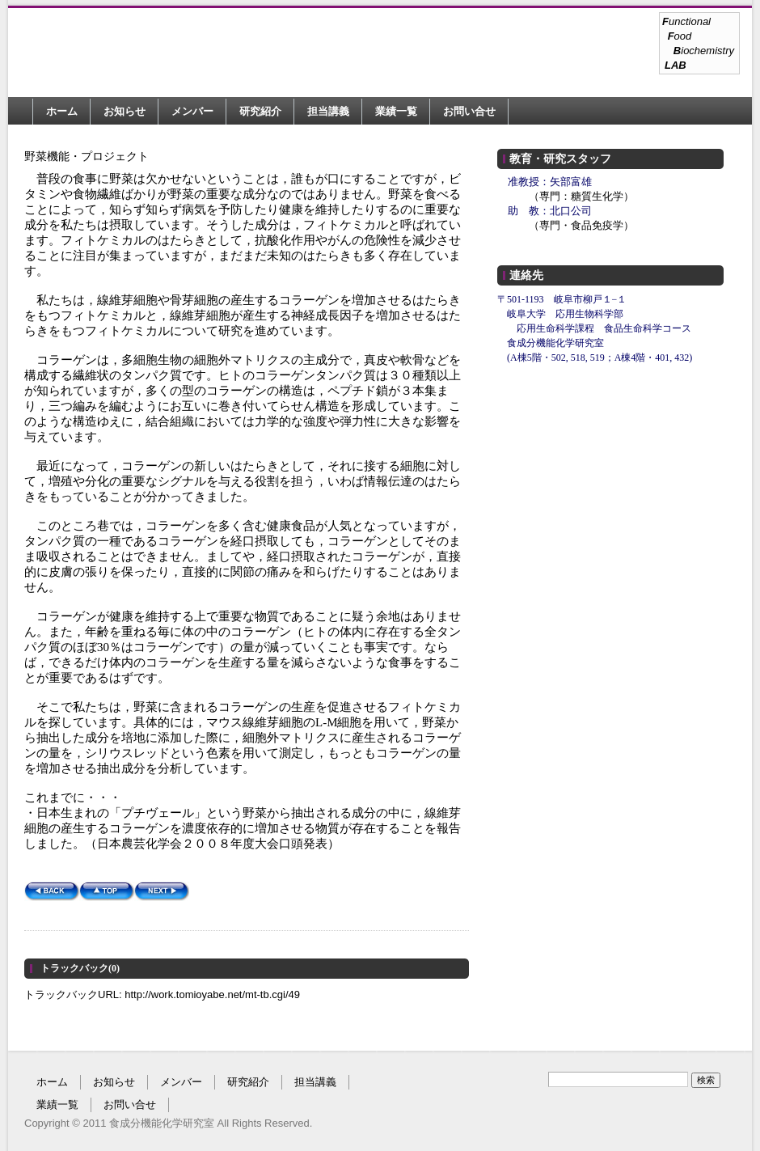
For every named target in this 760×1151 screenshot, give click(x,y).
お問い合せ (469, 111)
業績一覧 (396, 111)
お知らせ (124, 111)
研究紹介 (260, 111)
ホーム (62, 111)
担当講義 (328, 111)
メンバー (192, 111)
